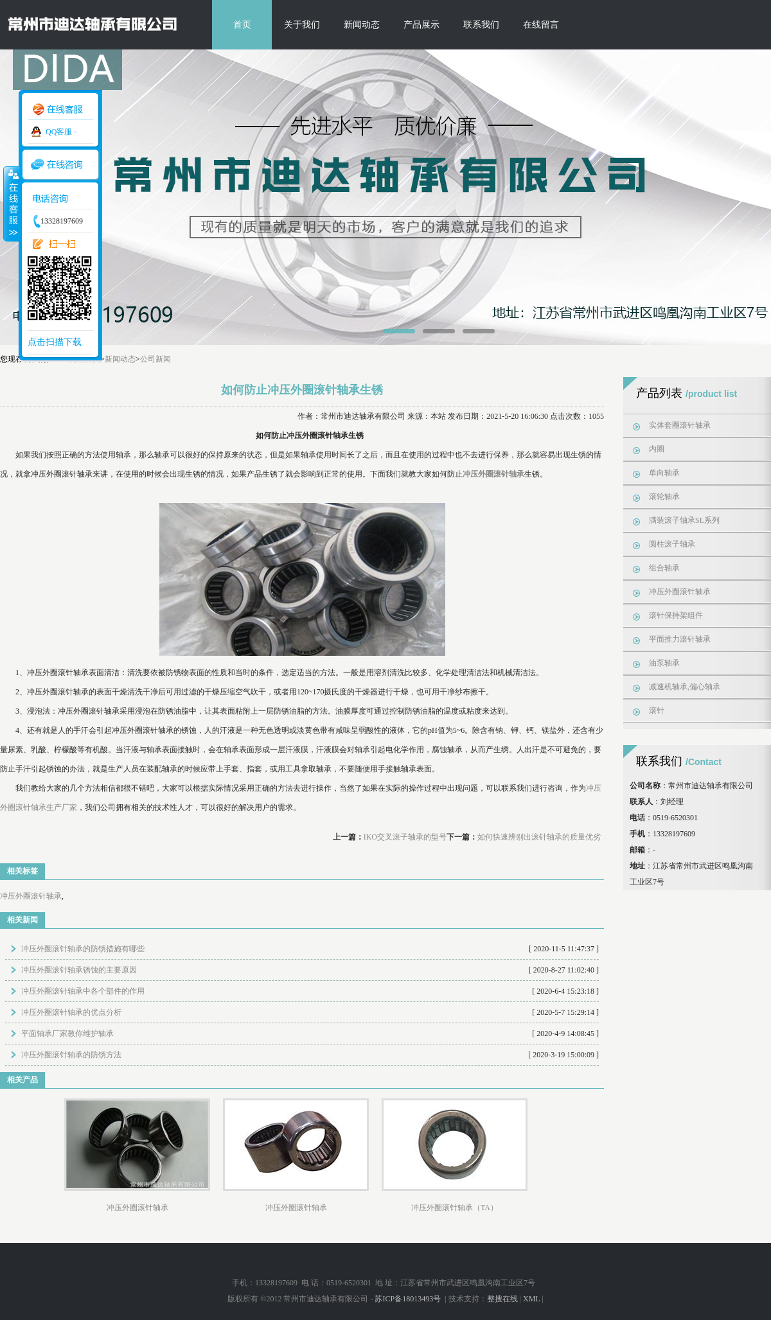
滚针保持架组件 (676, 615)
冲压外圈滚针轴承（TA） (454, 1207)
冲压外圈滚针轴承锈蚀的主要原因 (79, 969)
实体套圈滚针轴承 (680, 425)
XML (531, 1298)
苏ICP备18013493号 (409, 1298)
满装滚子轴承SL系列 (684, 520)
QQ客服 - (61, 131)
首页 (242, 25)
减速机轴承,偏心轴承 (684, 686)
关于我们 (302, 25)
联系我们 (481, 25)
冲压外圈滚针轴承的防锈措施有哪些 (83, 948)
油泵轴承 (664, 662)
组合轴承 (664, 567)
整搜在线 (502, 1298)
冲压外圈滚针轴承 (31, 896)
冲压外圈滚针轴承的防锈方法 (71, 1054)
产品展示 (421, 25)
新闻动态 (362, 25)
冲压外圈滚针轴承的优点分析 (71, 1012)
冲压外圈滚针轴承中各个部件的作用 (83, 991)
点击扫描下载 (55, 342)
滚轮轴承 (664, 496)
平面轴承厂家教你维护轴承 (67, 1033)
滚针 (656, 710)
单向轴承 (664, 472)
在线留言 (541, 25)
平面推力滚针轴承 (680, 639)
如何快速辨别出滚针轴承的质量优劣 (539, 836)
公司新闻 (155, 359)
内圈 (656, 448)
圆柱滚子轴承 (672, 544)
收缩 (11, 204)
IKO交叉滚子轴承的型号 (405, 836)
